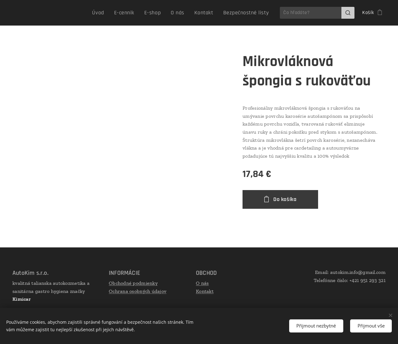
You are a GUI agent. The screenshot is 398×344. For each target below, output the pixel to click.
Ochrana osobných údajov (137, 291)
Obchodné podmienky (133, 283)
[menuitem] (112, 13)
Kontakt (205, 291)
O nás (202, 283)
